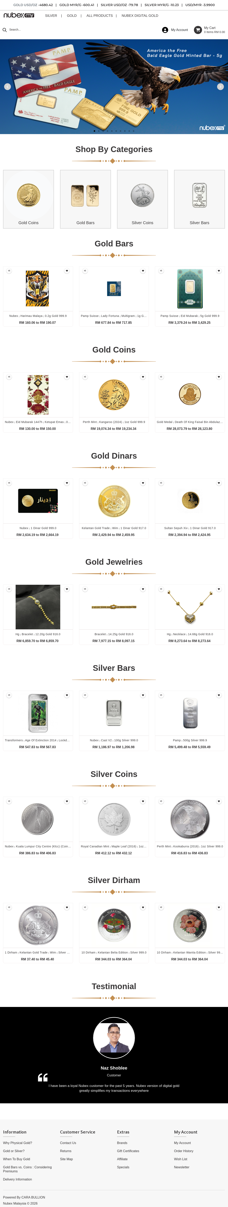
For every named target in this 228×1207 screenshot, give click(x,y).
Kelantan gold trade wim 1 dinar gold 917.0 (114, 528)
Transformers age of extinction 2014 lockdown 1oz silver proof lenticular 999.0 (62, 740)
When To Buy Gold (16, 1159)
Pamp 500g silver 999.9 (190, 740)
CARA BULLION (33, 1197)
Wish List (180, 1159)
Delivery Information (17, 1179)
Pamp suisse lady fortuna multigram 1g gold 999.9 (118, 315)
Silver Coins (142, 223)
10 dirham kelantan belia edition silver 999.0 (114, 952)
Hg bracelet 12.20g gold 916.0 (38, 634)
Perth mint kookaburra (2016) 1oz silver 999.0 (190, 846)
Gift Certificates (128, 1151)
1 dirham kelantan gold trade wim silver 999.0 (40, 952)
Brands (122, 1143)
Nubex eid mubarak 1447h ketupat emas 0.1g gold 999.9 (46, 422)
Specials (123, 1167)
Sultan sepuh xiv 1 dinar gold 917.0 (190, 528)
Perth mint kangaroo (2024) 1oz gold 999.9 (114, 422)
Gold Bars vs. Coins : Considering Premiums (27, 1169)
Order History (183, 1151)
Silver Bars (199, 223)
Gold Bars (85, 223)
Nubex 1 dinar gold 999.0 (38, 528)
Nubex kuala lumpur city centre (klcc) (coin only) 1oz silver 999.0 (53, 846)
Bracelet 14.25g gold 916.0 (114, 634)
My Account (182, 1143)
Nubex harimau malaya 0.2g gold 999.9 (38, 315)
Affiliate (122, 1159)
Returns (65, 1151)
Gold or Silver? (14, 1151)
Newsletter (181, 1167)
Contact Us (68, 1143)
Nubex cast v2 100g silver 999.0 (114, 740)
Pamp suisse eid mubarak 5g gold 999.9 (190, 315)
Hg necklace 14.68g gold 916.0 (190, 634)
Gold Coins (28, 223)
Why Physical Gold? (17, 1143)
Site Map (66, 1159)
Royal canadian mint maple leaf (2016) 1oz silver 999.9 (121, 846)
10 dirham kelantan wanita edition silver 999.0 (190, 952)
